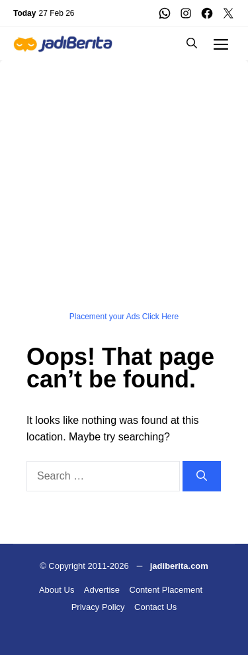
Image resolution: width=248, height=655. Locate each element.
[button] (192, 43)
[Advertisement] (124, 184)
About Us (56, 590)
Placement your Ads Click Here (124, 316)
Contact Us (155, 607)
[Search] (202, 476)
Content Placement (166, 590)
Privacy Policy (98, 607)
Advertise (102, 590)
